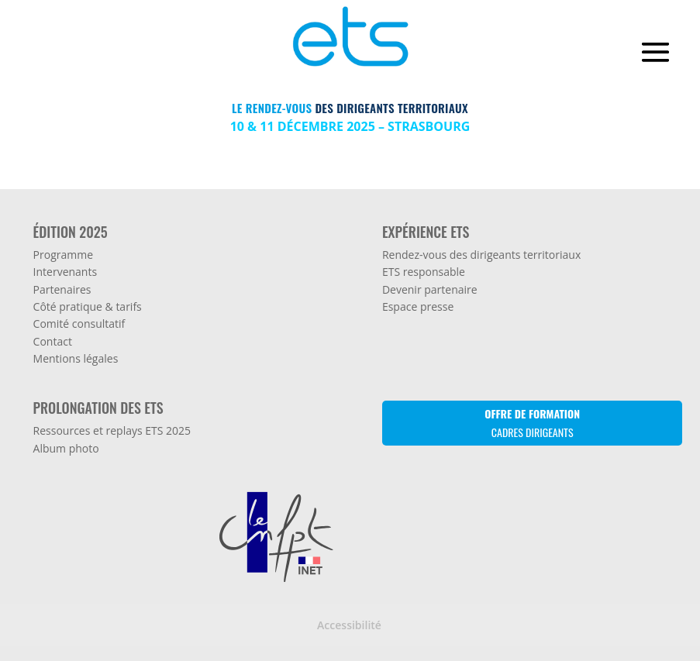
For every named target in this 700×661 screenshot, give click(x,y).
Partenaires (62, 289)
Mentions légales (76, 358)
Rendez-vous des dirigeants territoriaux (481, 254)
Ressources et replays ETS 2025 (112, 430)
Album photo (66, 448)
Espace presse (417, 306)
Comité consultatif (79, 323)
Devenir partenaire (430, 289)
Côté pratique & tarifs (87, 306)
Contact (52, 341)
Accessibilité (349, 625)
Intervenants (65, 271)
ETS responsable (423, 271)
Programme (63, 254)
